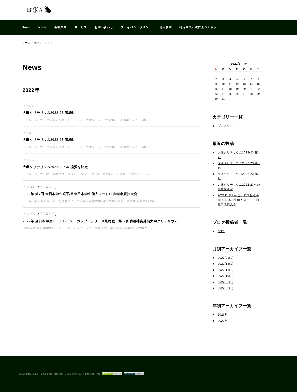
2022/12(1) (225, 263)
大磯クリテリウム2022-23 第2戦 (48, 140)
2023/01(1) (225, 257)
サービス (81, 27)
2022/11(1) (225, 269)
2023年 (223, 314)
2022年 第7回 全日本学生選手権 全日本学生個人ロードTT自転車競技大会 (80, 194)
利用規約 (165, 27)
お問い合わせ (104, 27)
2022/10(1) (225, 275)
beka (221, 231)
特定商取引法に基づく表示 (198, 27)
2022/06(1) (225, 282)
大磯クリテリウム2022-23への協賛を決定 (55, 167)
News (42, 27)
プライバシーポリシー (136, 27)
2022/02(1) (225, 288)
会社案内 (60, 27)
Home (26, 27)
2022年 (223, 320)
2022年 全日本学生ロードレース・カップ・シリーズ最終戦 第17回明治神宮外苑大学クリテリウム (100, 221)
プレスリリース (47, 187)
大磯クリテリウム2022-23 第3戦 (48, 113)
